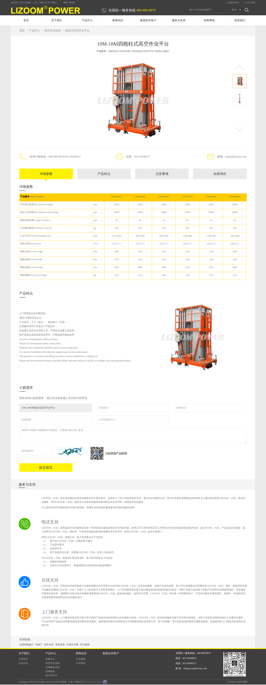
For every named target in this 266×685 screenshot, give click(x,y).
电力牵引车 (51, 676)
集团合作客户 (148, 20)
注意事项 (162, 174)
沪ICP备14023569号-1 (93, 682)
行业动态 (80, 663)
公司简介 (23, 659)
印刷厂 (38, 645)
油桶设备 (50, 672)
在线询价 (220, 174)
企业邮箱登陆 (233, 2)
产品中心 (87, 20)
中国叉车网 (72, 645)
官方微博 (85, 645)
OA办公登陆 (249, 2)
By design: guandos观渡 (237, 682)
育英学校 (60, 645)
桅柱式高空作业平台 (77, 30)
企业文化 (23, 663)
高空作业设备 (52, 30)
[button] (239, 67)
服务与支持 (179, 20)
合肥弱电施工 (26, 645)
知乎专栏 (49, 645)
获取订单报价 (69, 2)
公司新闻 (80, 659)
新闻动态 (117, 20)
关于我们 (56, 20)
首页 (26, 20)
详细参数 (46, 174)
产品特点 (104, 174)
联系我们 (239, 20)
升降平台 (50, 659)
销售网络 (209, 20)
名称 (234, 9)
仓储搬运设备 (52, 667)
